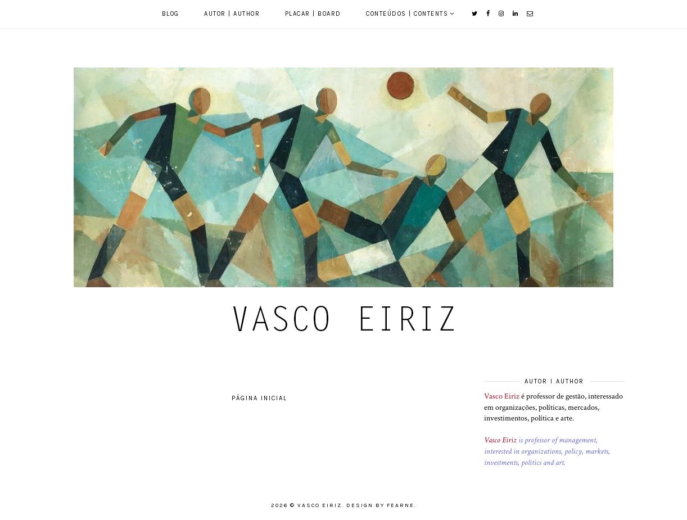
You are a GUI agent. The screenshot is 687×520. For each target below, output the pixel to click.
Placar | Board (313, 13)
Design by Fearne (380, 505)
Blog (170, 13)
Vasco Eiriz (501, 396)
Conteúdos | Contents (407, 13)
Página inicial (259, 398)
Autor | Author (232, 13)
